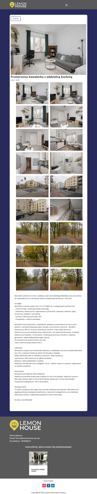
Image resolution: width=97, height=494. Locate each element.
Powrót (16, 18)
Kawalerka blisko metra (38, 470)
